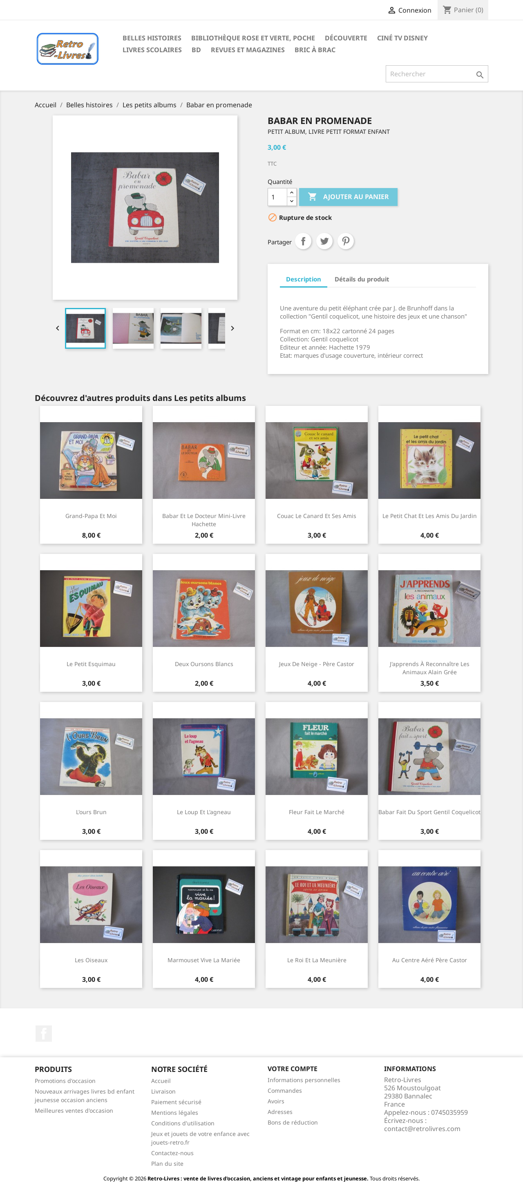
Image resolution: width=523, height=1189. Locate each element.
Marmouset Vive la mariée (204, 960)
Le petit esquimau (91, 664)
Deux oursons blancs (204, 664)
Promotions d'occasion (65, 1081)
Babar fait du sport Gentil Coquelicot (429, 812)
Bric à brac (315, 49)
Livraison (163, 1091)
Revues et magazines (248, 49)
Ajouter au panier (348, 197)
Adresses (280, 1112)
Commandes (285, 1090)
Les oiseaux (91, 960)
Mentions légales (174, 1112)
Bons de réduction (293, 1122)
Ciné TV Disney (402, 37)
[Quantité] (277, 197)
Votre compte (292, 1068)
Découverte (346, 37)
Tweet (324, 241)
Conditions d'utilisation (183, 1123)
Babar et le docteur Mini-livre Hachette (204, 520)
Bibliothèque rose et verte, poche (253, 37)
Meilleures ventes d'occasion (74, 1110)
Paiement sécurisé (176, 1102)
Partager (303, 241)
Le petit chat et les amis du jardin (429, 516)
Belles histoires (152, 37)
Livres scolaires (152, 49)
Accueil (161, 1081)
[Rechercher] (437, 73)
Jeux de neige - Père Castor (316, 664)
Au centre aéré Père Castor (429, 960)
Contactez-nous (172, 1153)
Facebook (44, 1033)
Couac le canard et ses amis (316, 516)
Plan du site (167, 1163)
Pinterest (345, 241)
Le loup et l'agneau (204, 812)
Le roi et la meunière (316, 960)
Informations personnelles (304, 1080)
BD (196, 49)
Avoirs (276, 1101)
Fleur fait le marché (316, 812)
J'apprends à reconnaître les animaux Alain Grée (429, 668)
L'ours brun (91, 812)
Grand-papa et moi (91, 516)
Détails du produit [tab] (362, 279)
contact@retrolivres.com (422, 1128)
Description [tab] (303, 279)
